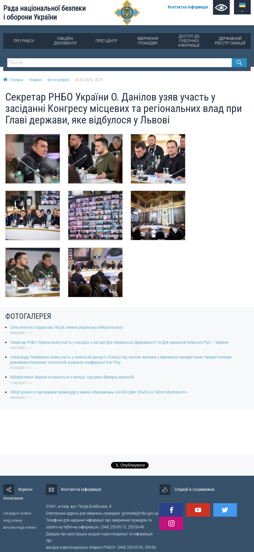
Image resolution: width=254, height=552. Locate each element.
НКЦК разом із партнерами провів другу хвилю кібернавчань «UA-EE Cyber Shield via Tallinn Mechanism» (98, 392)
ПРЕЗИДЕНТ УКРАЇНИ (17, 513)
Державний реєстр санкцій (230, 41)
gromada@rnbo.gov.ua (140, 513)
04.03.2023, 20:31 (89, 79)
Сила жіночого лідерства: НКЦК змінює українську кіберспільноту (66, 327)
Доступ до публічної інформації (189, 41)
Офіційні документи (65, 41)
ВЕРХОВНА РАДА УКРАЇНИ (19, 527)
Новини (35, 79)
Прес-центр (106, 40)
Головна (13, 79)
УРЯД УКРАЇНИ (12, 521)
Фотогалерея (58, 79)
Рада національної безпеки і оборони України (44, 12)
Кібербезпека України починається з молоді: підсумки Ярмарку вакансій (72, 377)
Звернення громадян (147, 41)
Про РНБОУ (23, 40)
